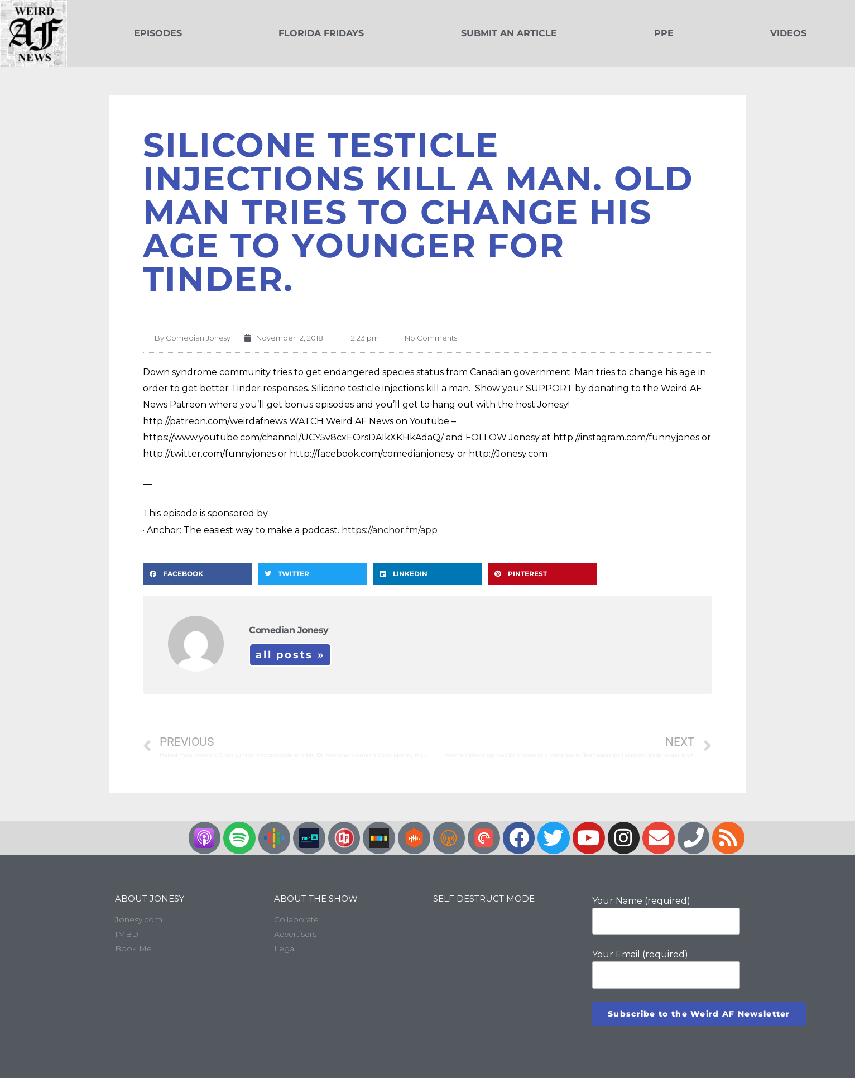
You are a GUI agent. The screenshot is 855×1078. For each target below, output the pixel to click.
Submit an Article (509, 33)
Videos (788, 33)
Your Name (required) (666, 915)
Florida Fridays (321, 33)
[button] (197, 574)
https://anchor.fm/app (390, 530)
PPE (664, 33)
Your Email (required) (666, 968)
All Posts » (290, 655)
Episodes (158, 33)
